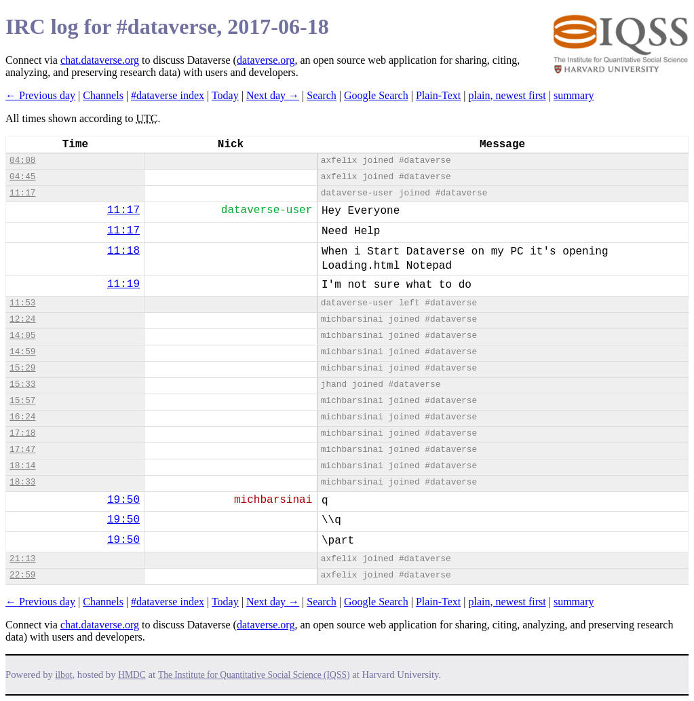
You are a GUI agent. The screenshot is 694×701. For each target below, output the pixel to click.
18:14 (22, 466)
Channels (103, 95)
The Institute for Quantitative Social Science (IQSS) (254, 675)
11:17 (22, 193)
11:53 (22, 303)
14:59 (22, 352)
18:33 (22, 482)
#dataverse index (167, 95)
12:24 (22, 319)
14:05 (22, 335)
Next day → (272, 95)
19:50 (123, 500)
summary (574, 95)
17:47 (22, 449)
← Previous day (40, 95)
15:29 (22, 368)
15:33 (22, 384)
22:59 (22, 575)
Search (321, 95)
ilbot (64, 675)
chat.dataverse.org (99, 60)
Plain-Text (438, 95)
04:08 (22, 160)
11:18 (123, 251)
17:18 (22, 433)
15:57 (22, 401)
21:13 (22, 559)
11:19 (123, 284)
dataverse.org (265, 60)
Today (225, 95)
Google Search (376, 95)
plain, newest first (507, 95)
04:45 (22, 177)
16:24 (22, 417)
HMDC (132, 675)
